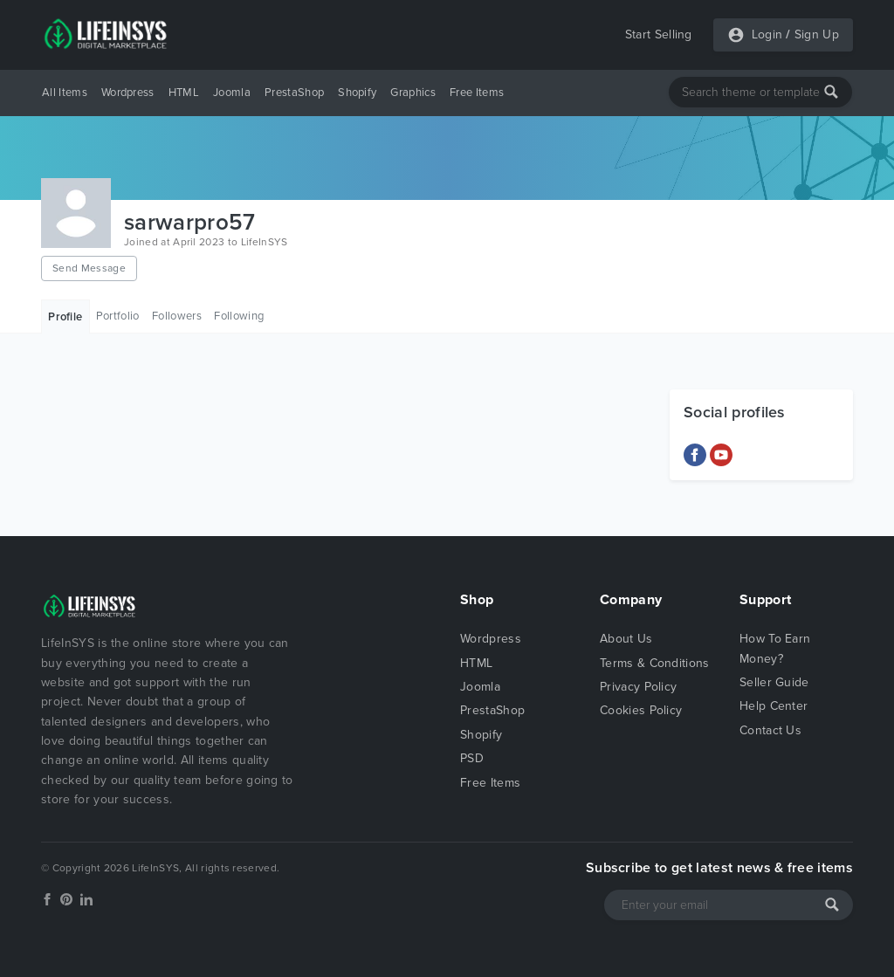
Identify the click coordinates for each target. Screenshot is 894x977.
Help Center (773, 705)
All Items (64, 93)
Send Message (89, 268)
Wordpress (128, 93)
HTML (183, 93)
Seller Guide (774, 682)
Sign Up (816, 34)
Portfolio (118, 316)
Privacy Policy (638, 686)
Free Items (477, 93)
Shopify (357, 93)
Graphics (413, 93)
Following (239, 316)
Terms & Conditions (655, 663)
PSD (472, 758)
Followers (177, 316)
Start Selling (658, 34)
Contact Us (770, 730)
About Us (626, 638)
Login (767, 34)
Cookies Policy (641, 710)
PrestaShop (294, 93)
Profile (65, 317)
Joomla (232, 93)
